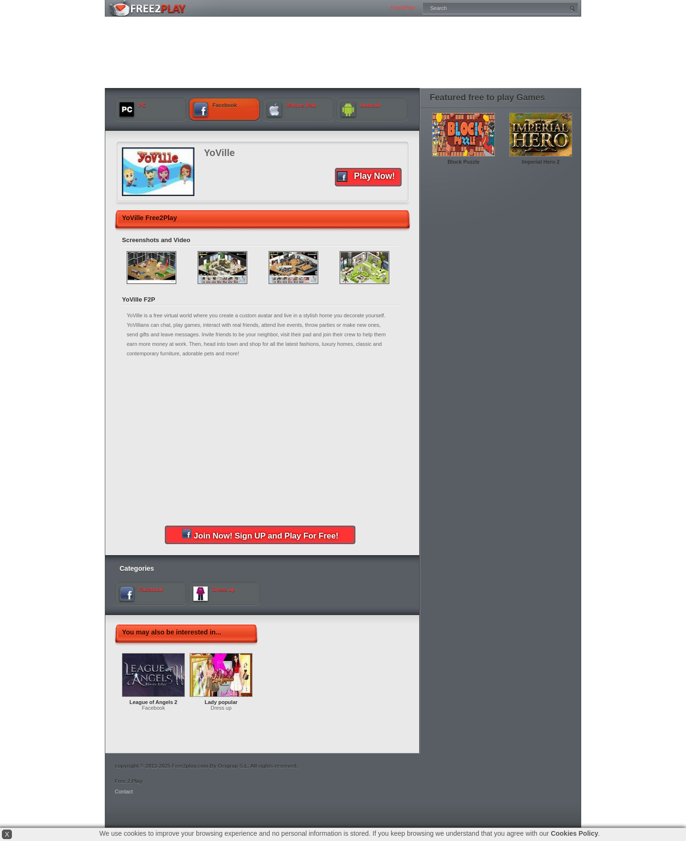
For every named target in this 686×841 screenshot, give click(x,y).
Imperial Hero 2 (540, 162)
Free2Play (403, 7)
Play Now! (366, 176)
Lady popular (220, 702)
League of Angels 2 (153, 702)
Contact (124, 791)
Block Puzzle (463, 162)
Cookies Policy (574, 833)
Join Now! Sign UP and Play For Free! (260, 534)
